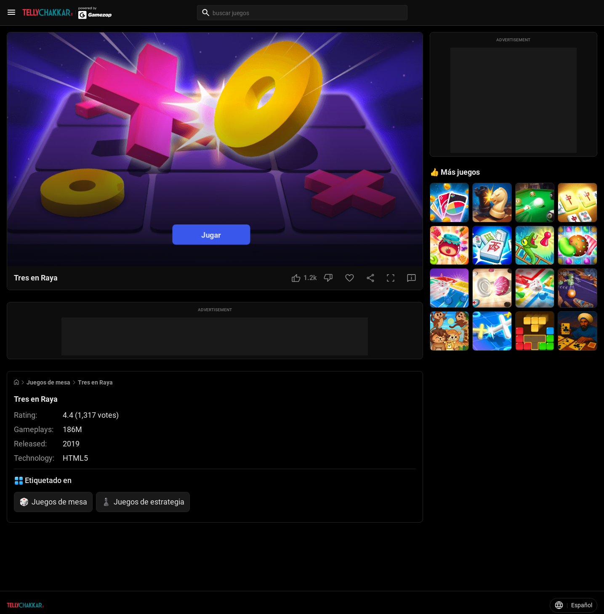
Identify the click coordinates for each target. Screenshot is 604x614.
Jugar (211, 234)
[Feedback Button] (411, 278)
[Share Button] (370, 278)
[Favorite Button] (349, 278)
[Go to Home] (16, 382)
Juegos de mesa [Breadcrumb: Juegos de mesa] (48, 382)
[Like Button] (304, 278)
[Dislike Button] (328, 278)
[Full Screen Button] (391, 278)
